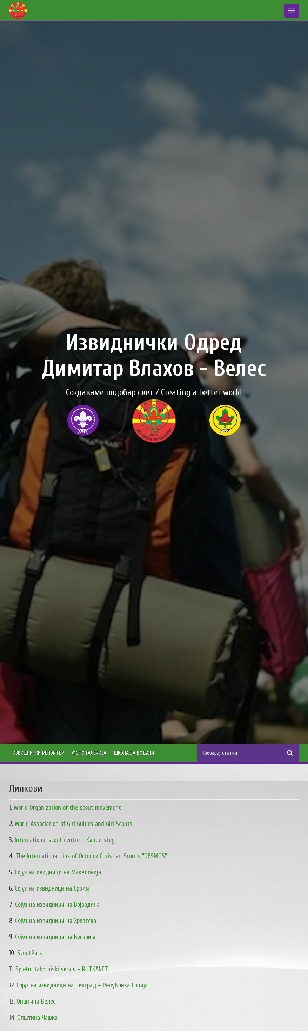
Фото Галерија (89, 753)
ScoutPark (29, 953)
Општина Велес (35, 1001)
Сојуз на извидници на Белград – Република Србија (82, 985)
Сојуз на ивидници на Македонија (58, 872)
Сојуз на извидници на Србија (52, 888)
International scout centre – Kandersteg (65, 840)
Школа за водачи (134, 753)
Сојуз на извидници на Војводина (57, 904)
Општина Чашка (37, 1018)
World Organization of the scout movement (67, 808)
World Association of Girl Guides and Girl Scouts (74, 824)
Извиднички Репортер (38, 753)
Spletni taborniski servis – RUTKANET (61, 969)
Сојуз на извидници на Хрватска (55, 921)
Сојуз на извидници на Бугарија (55, 937)
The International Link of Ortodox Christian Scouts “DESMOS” (91, 856)
